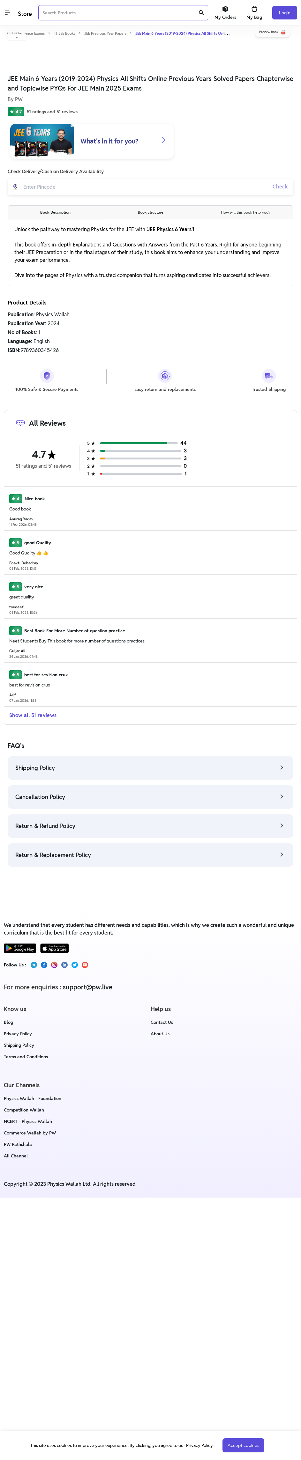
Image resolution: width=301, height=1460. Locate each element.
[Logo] (24, 13)
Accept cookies (244, 1445)
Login (284, 13)
